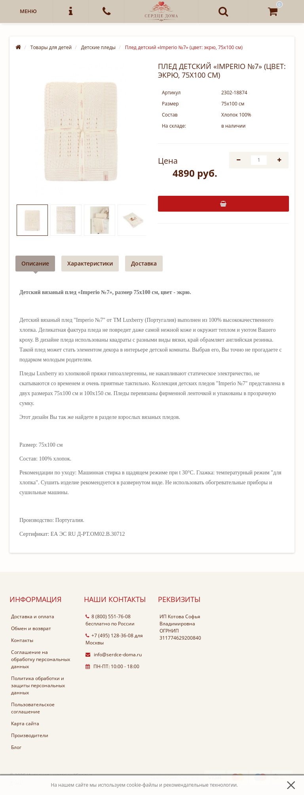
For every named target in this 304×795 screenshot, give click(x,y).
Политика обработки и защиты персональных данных (38, 685)
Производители (29, 735)
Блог (16, 747)
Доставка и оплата (32, 616)
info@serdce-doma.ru (114, 654)
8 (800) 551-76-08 (108, 616)
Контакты (22, 640)
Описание (35, 263)
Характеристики (90, 263)
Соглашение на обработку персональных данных (40, 659)
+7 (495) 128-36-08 (109, 635)
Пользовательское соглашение (33, 708)
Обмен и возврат (31, 628)
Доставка (144, 263)
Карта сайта (25, 723)
